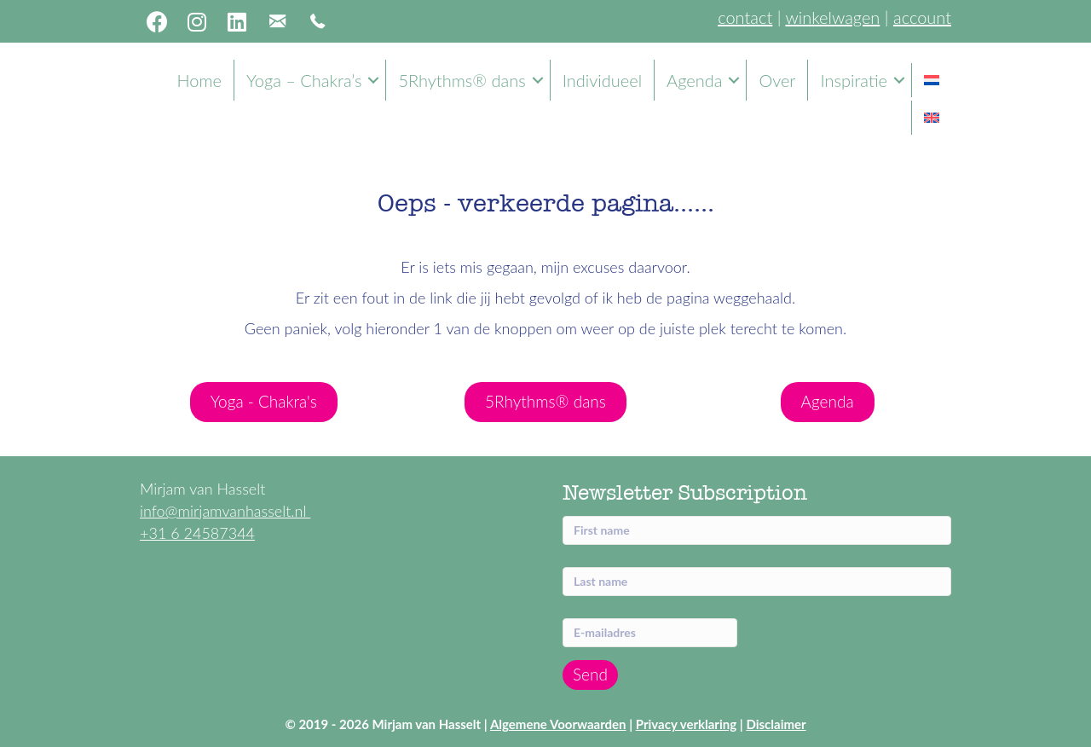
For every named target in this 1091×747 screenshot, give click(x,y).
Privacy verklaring (686, 724)
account (922, 17)
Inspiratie (853, 80)
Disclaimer (775, 724)
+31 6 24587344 (197, 533)
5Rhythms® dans (461, 80)
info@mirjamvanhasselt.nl (225, 510)
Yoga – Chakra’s (303, 80)
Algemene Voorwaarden (558, 724)
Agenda (694, 80)
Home (199, 80)
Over (777, 80)
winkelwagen (832, 17)
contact (745, 17)
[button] (157, 21)
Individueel (602, 80)
